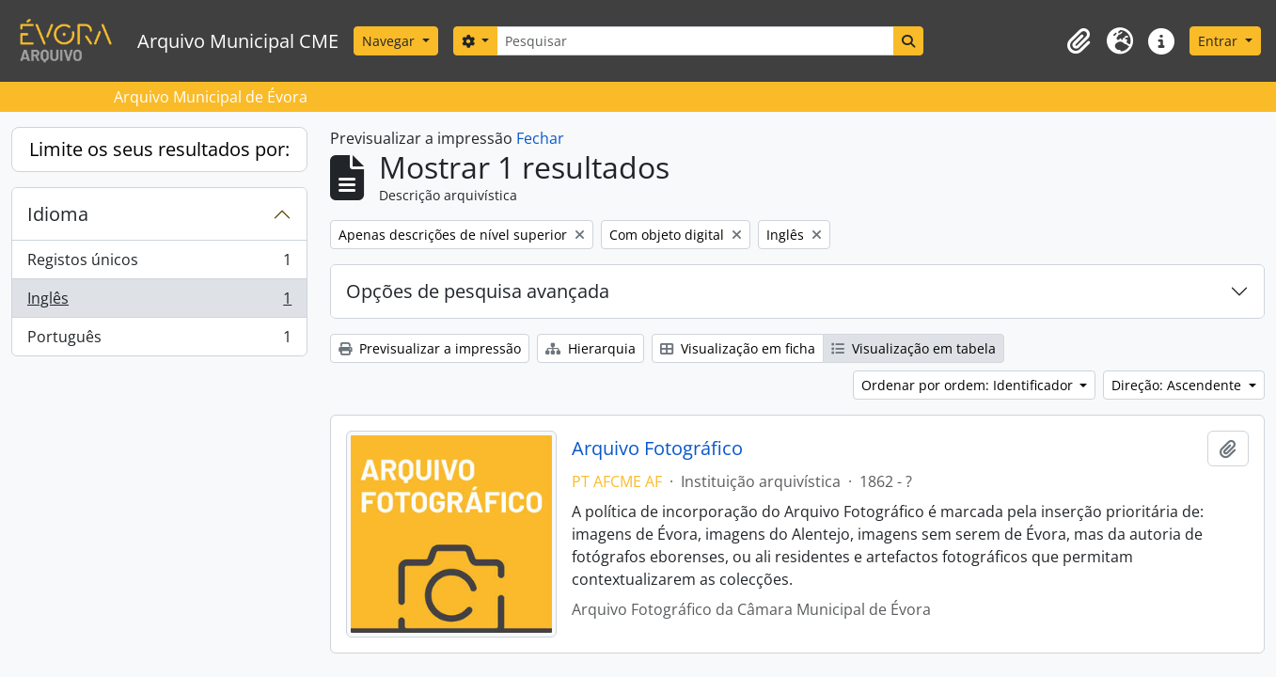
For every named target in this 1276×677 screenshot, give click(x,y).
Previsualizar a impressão (430, 348)
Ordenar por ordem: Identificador (969, 385)
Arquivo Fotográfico (657, 448)
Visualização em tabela (913, 348)
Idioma (57, 214)
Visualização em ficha (737, 348)
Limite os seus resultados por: (159, 149)
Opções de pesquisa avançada (477, 291)
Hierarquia (590, 348)
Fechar (540, 138)
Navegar (390, 41)
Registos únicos (158, 263)
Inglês (158, 302)
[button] (1078, 41)
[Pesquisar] (694, 40)
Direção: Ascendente (1178, 385)
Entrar (1219, 41)
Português (158, 340)
